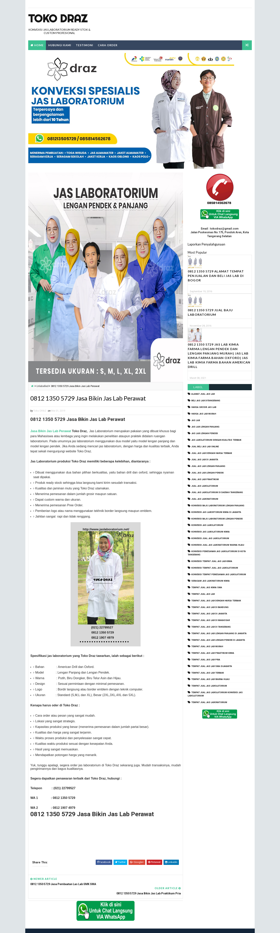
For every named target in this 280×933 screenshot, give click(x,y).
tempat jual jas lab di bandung (209, 607)
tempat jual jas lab (203, 594)
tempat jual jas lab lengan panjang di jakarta (219, 633)
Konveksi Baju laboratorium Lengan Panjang (217, 505)
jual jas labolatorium (204, 486)
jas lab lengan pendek (204, 433)
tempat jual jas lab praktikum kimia (212, 653)
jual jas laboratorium (204, 499)
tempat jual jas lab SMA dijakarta (211, 666)
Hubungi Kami (59, 45)
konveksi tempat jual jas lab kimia (211, 561)
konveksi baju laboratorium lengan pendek (217, 519)
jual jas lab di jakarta (204, 460)
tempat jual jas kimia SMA (206, 587)
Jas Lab (195, 420)
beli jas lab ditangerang (205, 401)
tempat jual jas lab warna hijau (210, 679)
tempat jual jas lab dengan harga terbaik (216, 600)
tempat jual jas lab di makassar (210, 620)
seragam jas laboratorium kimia (210, 581)
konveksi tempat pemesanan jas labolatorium (218, 574)
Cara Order (107, 45)
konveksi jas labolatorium (207, 525)
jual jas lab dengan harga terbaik (211, 453)
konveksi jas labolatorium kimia (210, 532)
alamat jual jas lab (203, 394)
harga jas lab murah (203, 414)
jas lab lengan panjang (205, 427)
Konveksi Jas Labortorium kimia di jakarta (216, 512)
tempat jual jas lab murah (207, 646)
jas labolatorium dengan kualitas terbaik (216, 440)
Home (39, 45)
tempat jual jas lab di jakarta (209, 614)
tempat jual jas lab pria (205, 659)
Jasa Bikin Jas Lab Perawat (50, 431)
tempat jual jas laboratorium (209, 702)
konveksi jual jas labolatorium (210, 538)
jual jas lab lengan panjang (208, 466)
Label (198, 387)
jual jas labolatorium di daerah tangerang (217, 492)
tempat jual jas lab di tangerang (211, 627)
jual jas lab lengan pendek (207, 473)
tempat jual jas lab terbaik (207, 673)
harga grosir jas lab (203, 407)
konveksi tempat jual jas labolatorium (214, 568)
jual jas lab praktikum (205, 479)
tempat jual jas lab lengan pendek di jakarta (218, 640)
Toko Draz (57, 18)
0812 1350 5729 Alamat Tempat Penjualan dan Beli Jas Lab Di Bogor (216, 276)
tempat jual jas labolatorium (209, 686)
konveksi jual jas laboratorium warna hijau (217, 545)
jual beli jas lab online (205, 446)
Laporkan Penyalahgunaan (206, 244)
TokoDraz (57, 926)
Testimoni (84, 45)
